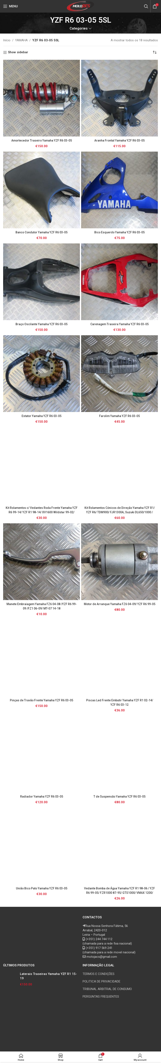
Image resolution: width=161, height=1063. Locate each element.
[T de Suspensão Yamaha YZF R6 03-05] (119, 754)
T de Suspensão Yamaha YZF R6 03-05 (119, 796)
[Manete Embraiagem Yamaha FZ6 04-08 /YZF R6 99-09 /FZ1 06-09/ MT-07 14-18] (41, 561)
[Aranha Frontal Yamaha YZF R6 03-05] (119, 98)
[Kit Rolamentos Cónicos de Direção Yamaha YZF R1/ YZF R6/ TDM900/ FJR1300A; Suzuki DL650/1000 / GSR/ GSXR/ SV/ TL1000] (119, 465)
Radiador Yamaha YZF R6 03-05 (41, 796)
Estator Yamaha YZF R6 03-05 (41, 416)
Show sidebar (18, 52)
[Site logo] (80, 6)
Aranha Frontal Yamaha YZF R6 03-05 (120, 140)
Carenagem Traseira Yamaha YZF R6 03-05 (119, 324)
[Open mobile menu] (10, 6)
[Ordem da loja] (155, 52)
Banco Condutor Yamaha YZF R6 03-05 (42, 232)
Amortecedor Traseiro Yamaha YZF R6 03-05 (41, 140)
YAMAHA (21, 40)
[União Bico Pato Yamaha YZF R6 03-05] (41, 846)
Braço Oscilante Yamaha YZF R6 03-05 (41, 324)
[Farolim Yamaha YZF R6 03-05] (119, 373)
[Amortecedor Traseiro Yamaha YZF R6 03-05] (41, 98)
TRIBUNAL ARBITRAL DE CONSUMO (107, 989)
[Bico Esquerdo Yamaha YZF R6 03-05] (119, 190)
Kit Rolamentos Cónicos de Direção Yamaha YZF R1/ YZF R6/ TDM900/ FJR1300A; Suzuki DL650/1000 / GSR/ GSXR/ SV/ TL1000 (120, 512)
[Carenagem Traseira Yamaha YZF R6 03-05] (119, 281)
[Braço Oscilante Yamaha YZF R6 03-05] (41, 281)
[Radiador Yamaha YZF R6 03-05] (41, 754)
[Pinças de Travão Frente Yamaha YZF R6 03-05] (41, 658)
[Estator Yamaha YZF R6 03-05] (41, 373)
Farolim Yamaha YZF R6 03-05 (119, 416)
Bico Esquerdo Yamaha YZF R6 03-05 (119, 232)
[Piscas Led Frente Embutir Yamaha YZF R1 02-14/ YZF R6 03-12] (119, 658)
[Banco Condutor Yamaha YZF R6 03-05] (41, 190)
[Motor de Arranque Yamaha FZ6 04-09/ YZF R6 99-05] (119, 561)
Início (6, 40)
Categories (79, 28)
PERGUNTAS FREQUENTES (101, 996)
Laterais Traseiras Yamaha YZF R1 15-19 (48, 976)
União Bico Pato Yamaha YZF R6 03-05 (41, 888)
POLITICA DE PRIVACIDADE (101, 981)
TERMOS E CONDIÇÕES (98, 974)
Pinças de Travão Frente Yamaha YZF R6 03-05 (41, 700)
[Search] (146, 6)
